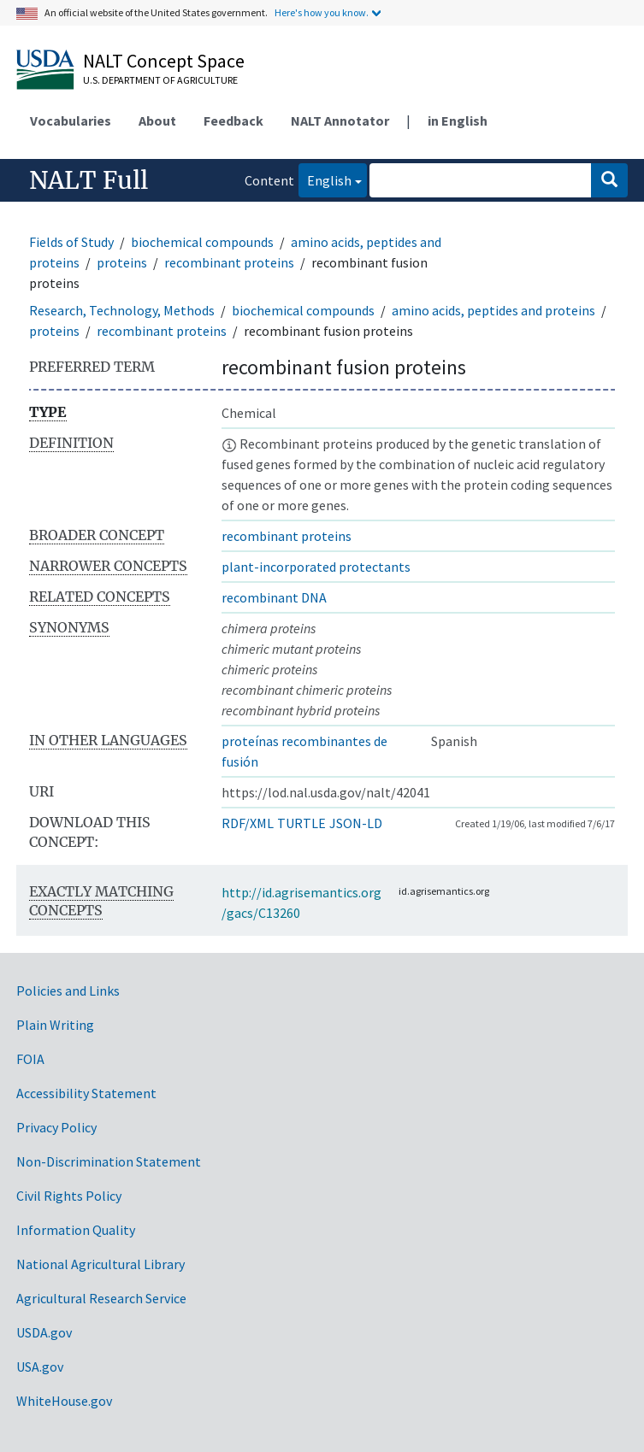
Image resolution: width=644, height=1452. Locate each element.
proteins (122, 262)
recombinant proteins (229, 262)
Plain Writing (55, 1024)
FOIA (30, 1058)
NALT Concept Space (164, 61)
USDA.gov (44, 1332)
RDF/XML (248, 823)
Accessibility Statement (86, 1093)
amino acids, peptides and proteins (493, 310)
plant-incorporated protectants (316, 566)
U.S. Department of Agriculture (160, 79)
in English (457, 120)
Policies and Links (68, 990)
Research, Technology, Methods (122, 310)
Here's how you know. (322, 12)
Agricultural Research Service (101, 1298)
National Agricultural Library (100, 1264)
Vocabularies (70, 120)
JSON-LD (355, 823)
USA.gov (39, 1366)
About (157, 120)
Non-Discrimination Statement (108, 1161)
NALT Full (88, 180)
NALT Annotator (340, 120)
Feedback (233, 120)
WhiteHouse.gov (64, 1400)
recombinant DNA (274, 597)
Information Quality (75, 1229)
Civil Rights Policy (68, 1195)
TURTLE (301, 823)
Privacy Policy (56, 1127)
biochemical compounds (202, 241)
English (325, 179)
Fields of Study (71, 241)
